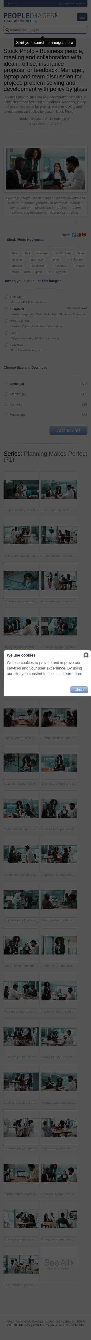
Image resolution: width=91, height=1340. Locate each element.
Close (79, 690)
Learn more (72, 674)
